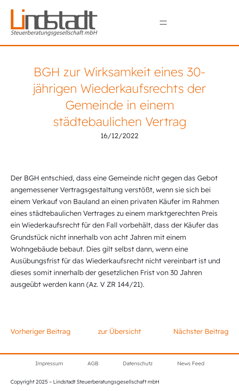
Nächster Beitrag (201, 331)
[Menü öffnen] (163, 22)
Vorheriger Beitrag (40, 331)
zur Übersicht (119, 331)
